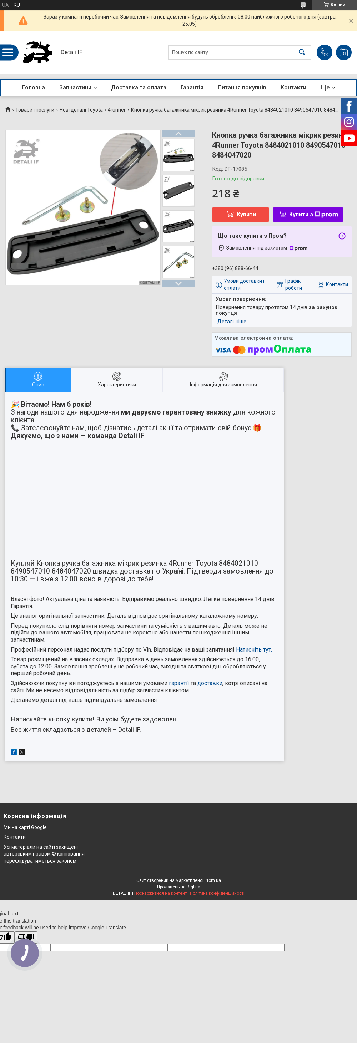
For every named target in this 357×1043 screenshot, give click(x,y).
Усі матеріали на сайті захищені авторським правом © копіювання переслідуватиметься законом (44, 854)
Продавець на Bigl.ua (178, 886)
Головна (33, 87)
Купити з (313, 214)
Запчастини (75, 87)
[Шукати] (302, 52)
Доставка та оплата (138, 87)
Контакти (293, 87)
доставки (209, 683)
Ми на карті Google (25, 827)
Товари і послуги (34, 110)
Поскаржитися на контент (160, 893)
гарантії (179, 683)
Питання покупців (242, 87)
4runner (117, 110)
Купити (246, 214)
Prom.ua (213, 880)
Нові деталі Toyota (81, 110)
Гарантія (192, 87)
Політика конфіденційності (217, 893)
